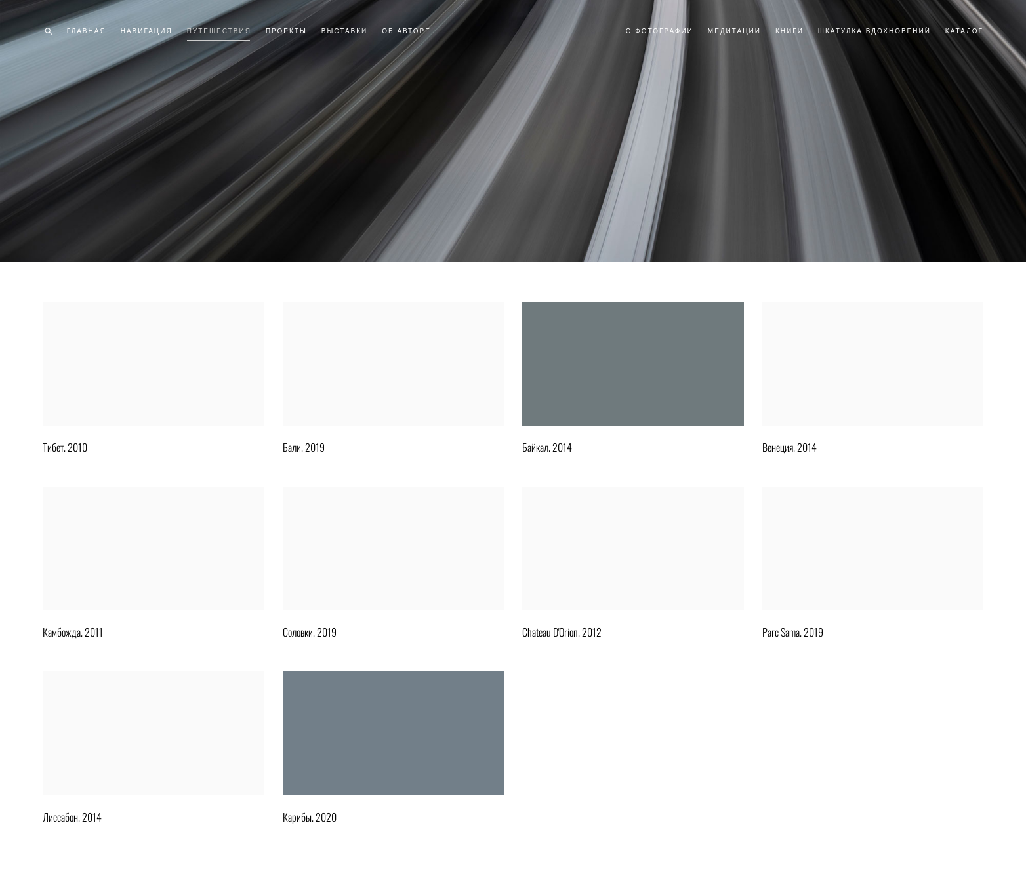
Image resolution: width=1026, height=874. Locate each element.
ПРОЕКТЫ (286, 31)
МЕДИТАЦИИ (734, 31)
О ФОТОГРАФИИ (659, 31)
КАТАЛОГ (964, 31)
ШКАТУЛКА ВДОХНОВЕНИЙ (874, 31)
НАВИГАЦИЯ (147, 31)
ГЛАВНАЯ (86, 31)
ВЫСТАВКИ (344, 31)
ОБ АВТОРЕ (406, 31)
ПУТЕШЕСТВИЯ (219, 31)
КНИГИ (789, 31)
